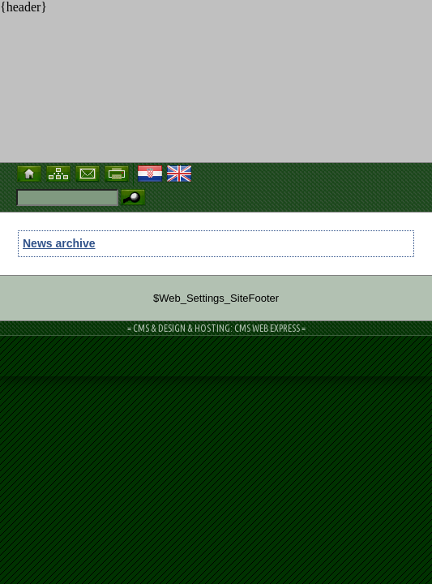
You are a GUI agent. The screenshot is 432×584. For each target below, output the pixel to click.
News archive (59, 243)
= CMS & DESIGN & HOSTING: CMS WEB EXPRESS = (216, 328)
